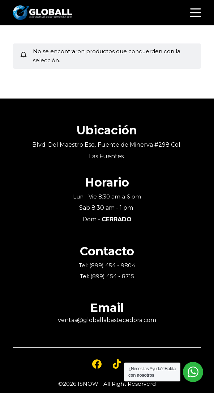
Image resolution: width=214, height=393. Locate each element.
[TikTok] (116, 364)
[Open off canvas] (195, 12)
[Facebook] (97, 364)
